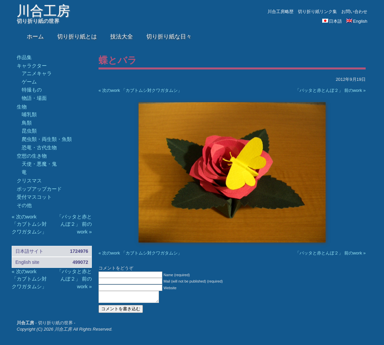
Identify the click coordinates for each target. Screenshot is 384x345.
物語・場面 (34, 98)
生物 (22, 107)
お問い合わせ (354, 11)
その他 (24, 205)
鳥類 (27, 123)
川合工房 (43, 10)
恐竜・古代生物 (39, 147)
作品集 (24, 57)
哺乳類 (29, 114)
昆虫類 (29, 131)
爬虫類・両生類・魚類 (47, 139)
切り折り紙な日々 (169, 36)
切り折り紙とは (77, 36)
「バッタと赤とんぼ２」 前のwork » (330, 90)
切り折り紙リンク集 (317, 11)
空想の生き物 (32, 156)
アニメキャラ (37, 73)
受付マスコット (34, 197)
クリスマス (29, 180)
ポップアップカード (39, 189)
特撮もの (32, 90)
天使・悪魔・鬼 (39, 164)
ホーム (35, 36)
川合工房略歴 (280, 11)
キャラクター (32, 65)
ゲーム (29, 81)
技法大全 (121, 36)
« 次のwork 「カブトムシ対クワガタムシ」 (140, 90)
